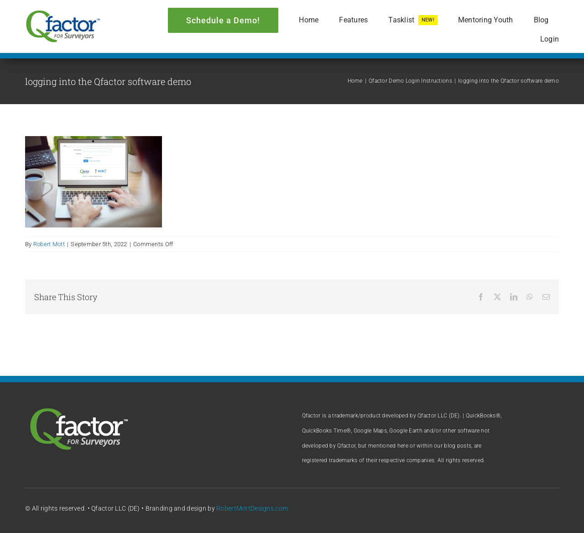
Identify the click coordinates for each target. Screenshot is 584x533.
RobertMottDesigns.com (252, 508)
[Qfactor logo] (62, 13)
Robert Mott (49, 244)
